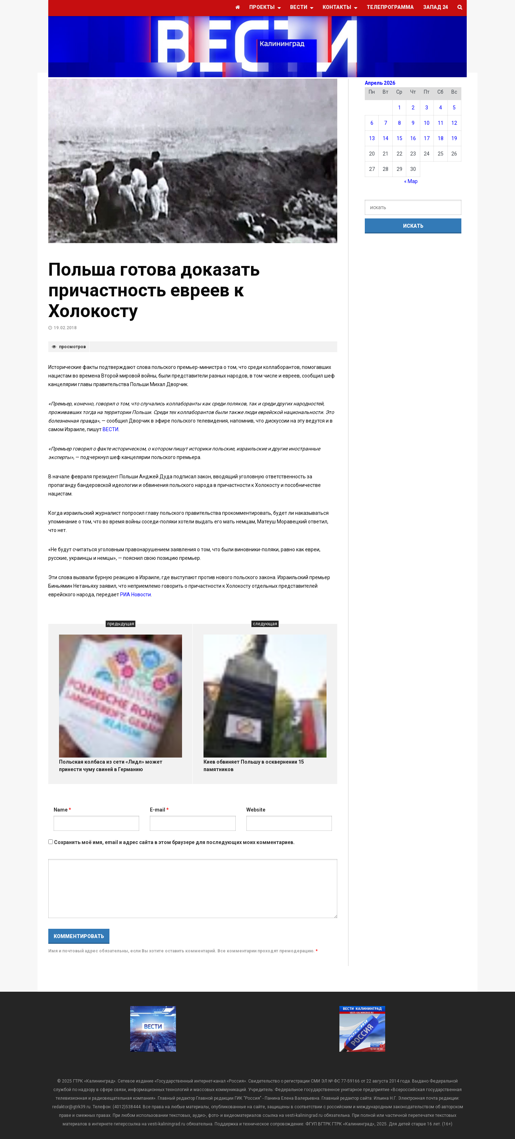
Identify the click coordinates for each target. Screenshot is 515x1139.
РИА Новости (135, 594)
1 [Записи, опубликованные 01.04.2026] (399, 107)
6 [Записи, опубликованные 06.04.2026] (372, 123)
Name (62, 810)
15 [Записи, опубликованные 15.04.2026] (399, 138)
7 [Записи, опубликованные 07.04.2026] (385, 123)
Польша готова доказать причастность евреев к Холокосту (154, 290)
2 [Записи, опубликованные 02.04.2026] (413, 107)
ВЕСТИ (110, 429)
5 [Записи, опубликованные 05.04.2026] (454, 107)
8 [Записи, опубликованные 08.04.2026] (399, 123)
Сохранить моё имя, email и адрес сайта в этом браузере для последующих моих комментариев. (174, 842)
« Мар (411, 181)
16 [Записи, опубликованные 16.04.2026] (413, 138)
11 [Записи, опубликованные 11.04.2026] (440, 123)
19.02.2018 (65, 327)
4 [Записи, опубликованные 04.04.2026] (440, 107)
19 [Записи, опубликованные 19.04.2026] (454, 138)
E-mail (159, 810)
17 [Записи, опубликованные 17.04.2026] (427, 138)
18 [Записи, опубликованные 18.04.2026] (440, 138)
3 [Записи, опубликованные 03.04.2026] (426, 107)
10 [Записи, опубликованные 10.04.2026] (427, 123)
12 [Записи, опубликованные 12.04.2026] (454, 123)
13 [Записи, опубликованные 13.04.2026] (372, 138)
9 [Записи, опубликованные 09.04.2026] (413, 123)
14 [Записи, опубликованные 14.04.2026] (385, 138)
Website (255, 810)
